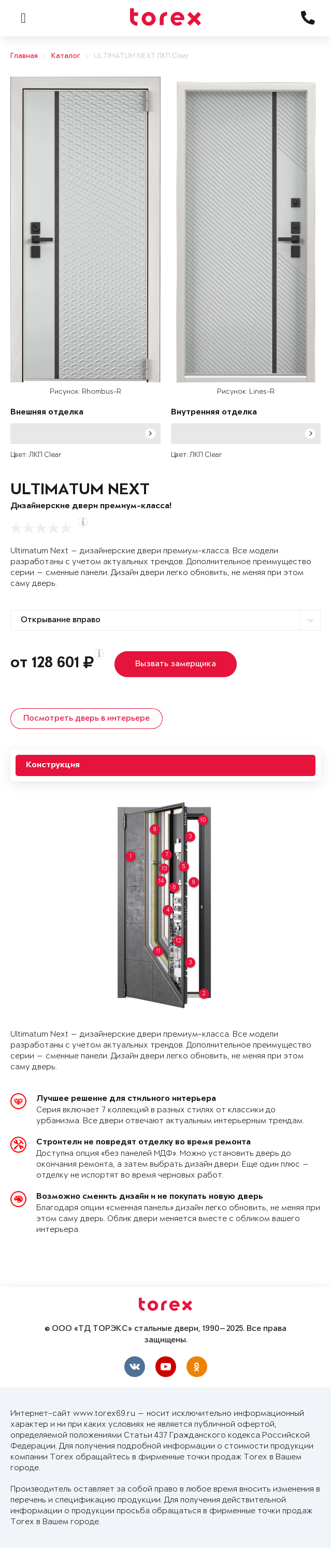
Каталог (65, 56)
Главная (24, 56)
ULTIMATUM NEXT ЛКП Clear (142, 56)
